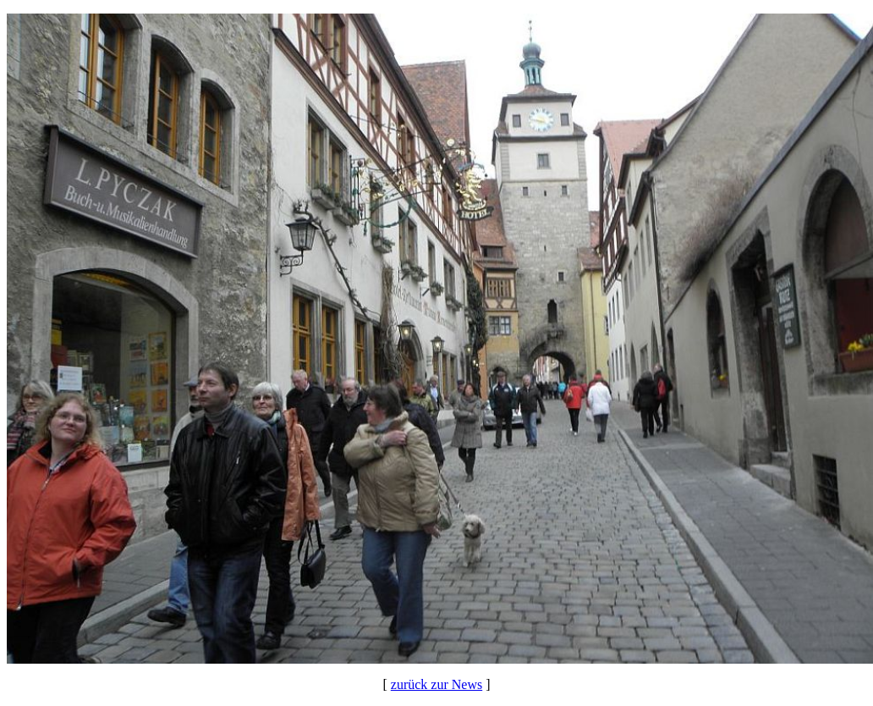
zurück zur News (436, 684)
